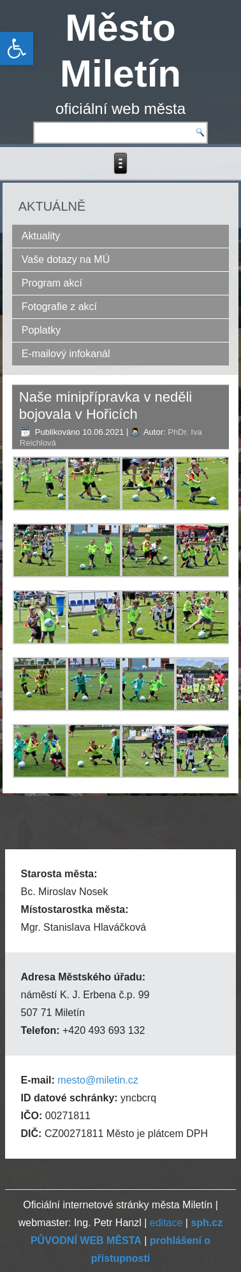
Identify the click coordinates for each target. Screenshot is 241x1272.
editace (166, 1222)
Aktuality (41, 235)
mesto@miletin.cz (97, 1080)
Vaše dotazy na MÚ (66, 259)
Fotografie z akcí (59, 306)
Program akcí (52, 283)
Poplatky (41, 330)
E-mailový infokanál (66, 353)
